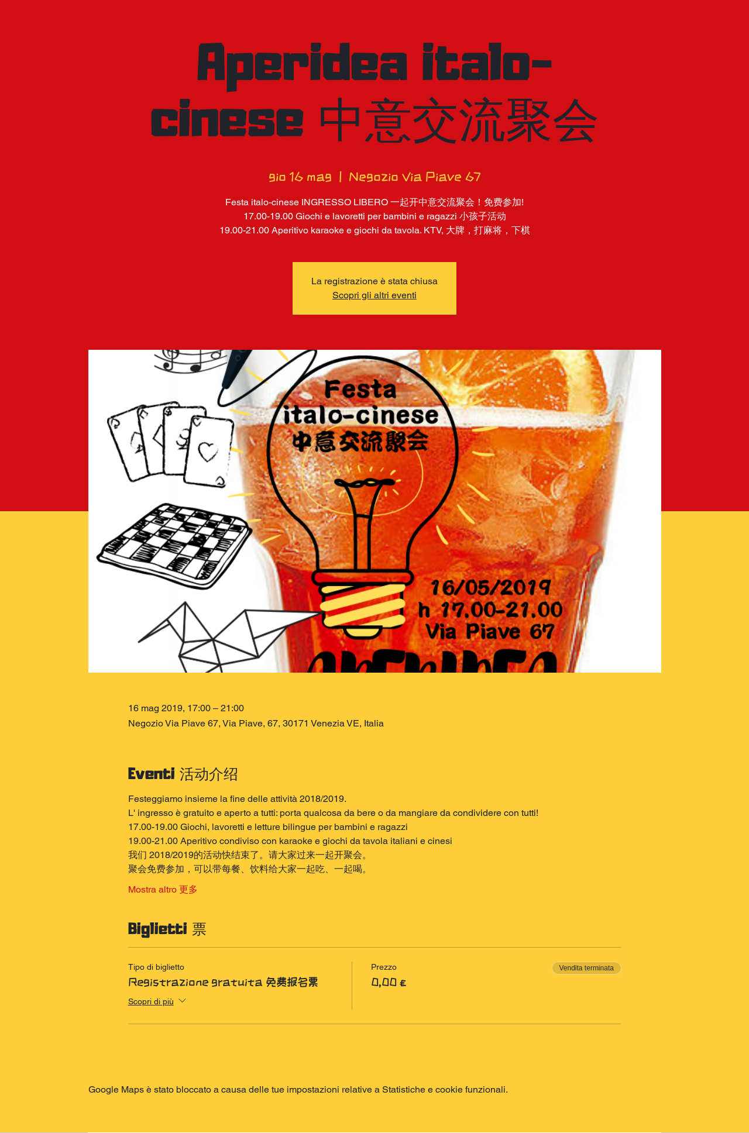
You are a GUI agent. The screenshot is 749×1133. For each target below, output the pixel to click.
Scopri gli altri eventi (374, 295)
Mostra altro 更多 (163, 889)
